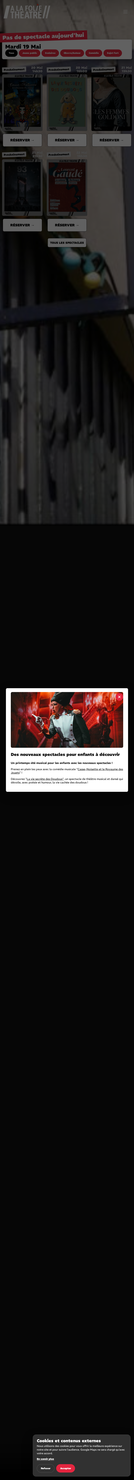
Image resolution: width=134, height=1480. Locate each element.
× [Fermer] (119, 697)
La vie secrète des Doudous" (45, 779)
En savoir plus (45, 1459)
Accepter (65, 1468)
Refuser (45, 1468)
